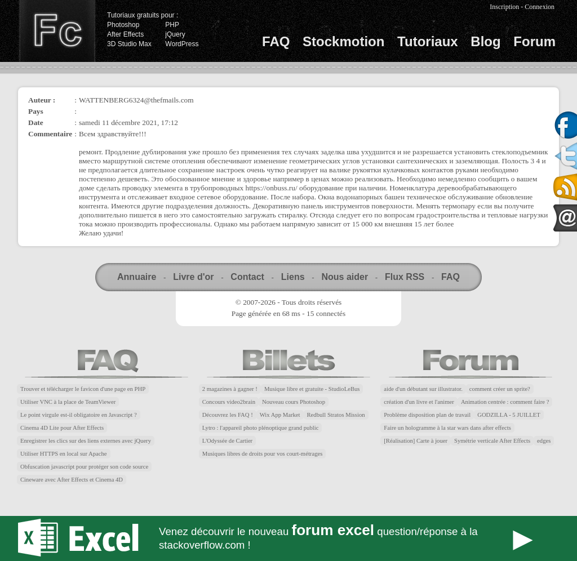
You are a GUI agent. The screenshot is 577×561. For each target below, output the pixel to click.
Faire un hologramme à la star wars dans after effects (447, 428)
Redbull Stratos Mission (336, 415)
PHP (172, 25)
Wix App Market (280, 415)
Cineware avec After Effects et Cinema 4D (71, 480)
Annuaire (136, 277)
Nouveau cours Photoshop (293, 402)
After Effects (125, 34)
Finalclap (57, 31)
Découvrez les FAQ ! (227, 415)
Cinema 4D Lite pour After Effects (62, 428)
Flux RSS (404, 277)
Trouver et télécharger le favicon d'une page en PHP (82, 389)
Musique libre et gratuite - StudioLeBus (312, 389)
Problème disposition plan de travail (427, 415)
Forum (534, 41)
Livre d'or (193, 277)
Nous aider (344, 277)
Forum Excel (288, 538)
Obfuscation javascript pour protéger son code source (84, 467)
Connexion (539, 7)
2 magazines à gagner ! (230, 389)
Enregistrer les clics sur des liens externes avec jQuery (85, 441)
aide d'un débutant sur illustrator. (423, 389)
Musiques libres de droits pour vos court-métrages (262, 454)
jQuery (175, 34)
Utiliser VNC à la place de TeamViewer (68, 402)
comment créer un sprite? (499, 389)
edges (544, 441)
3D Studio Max (129, 44)
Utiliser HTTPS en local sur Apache (63, 454)
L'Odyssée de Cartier (227, 441)
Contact (247, 277)
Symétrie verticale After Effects (492, 441)
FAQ (276, 41)
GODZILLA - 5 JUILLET (508, 415)
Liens (293, 277)
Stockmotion (343, 41)
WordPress (181, 44)
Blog (485, 41)
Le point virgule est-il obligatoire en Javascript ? (78, 415)
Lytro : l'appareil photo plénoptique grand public (260, 428)
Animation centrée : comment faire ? (505, 402)
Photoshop (123, 25)
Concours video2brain (228, 402)
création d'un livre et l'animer (419, 402)
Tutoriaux (427, 41)
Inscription (504, 7)
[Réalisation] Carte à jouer (415, 441)
